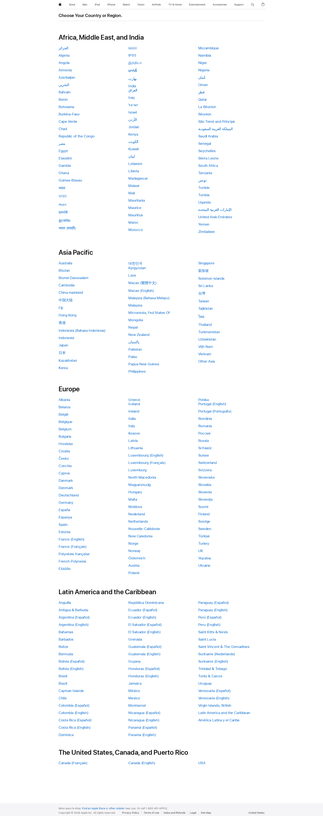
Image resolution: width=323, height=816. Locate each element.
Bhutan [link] (64, 270)
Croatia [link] (64, 451)
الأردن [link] (132, 120)
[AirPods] (156, 4)
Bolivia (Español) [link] (72, 661)
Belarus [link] (64, 407)
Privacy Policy (130, 812)
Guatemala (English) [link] (144, 654)
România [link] (205, 418)
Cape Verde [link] (68, 121)
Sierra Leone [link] (208, 158)
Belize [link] (63, 647)
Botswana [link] (66, 107)
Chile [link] (63, 698)
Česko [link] (64, 458)
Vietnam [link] (204, 354)
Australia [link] (65, 263)
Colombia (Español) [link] (74, 705)
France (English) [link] (71, 539)
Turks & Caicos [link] (210, 676)
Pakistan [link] (135, 349)
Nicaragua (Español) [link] (144, 713)
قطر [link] (201, 92)
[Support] (239, 4)
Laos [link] (132, 275)
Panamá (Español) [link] (142, 727)
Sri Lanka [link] (205, 286)
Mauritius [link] (135, 215)
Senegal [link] (204, 143)
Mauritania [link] (136, 200)
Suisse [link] (203, 455)
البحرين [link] (64, 85)
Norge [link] (133, 543)
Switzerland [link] (207, 463)
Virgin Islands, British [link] (214, 705)
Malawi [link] (133, 186)
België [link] (63, 414)
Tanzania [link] (205, 173)
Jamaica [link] (134, 683)
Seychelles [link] (207, 151)
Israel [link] (132, 112)
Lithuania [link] (135, 448)
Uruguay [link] (205, 683)
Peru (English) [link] (209, 625)
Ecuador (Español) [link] (142, 610)
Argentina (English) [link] (74, 625)
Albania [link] (64, 400)
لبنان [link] (131, 156)
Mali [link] (131, 193)
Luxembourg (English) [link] (145, 455)
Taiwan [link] (203, 301)
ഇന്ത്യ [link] (64, 220)
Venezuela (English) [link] (214, 698)
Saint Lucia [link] (207, 639)
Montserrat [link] (137, 705)
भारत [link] (62, 188)
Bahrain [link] (64, 92)
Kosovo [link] (134, 433)
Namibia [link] (204, 55)
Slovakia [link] (204, 485)
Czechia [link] (65, 466)
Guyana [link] (134, 661)
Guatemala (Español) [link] (144, 647)
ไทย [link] (201, 317)
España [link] (64, 510)
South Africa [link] (208, 165)
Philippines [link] (137, 371)
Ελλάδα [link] (65, 569)
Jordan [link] (133, 127)
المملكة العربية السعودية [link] (215, 129)
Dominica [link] (66, 735)
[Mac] (85, 4)
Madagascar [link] (138, 178)
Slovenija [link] (205, 499)
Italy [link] (131, 426)
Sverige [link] (204, 521)
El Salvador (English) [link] (144, 632)
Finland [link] (204, 514)
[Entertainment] (197, 4)
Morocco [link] (135, 230)
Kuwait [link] (133, 149)
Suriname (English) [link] (213, 661)
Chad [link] (63, 129)
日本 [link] (62, 353)
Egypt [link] (63, 151)
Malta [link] (132, 499)
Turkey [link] (203, 543)
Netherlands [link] (138, 521)
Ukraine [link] (204, 565)
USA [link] (201, 763)
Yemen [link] (203, 224)
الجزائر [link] (63, 48)
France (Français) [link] (73, 546)
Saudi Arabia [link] (208, 136)
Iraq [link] (131, 97)
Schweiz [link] (205, 448)
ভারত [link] (63, 196)
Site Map (206, 812)
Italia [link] (132, 418)
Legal (193, 812)
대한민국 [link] (135, 263)
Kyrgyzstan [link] (137, 268)
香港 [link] (62, 323)
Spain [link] (63, 524)
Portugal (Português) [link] (214, 411)
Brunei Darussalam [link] (73, 278)
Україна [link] (204, 558)
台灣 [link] (201, 293)
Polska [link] (203, 400)
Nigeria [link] (203, 70)
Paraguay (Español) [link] (213, 603)
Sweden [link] (204, 529)
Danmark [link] (66, 480)
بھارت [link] (132, 79)
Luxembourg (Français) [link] (146, 463)
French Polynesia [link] (72, 561)
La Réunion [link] (207, 107)
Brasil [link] (63, 676)
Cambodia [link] (67, 285)
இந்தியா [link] (135, 63)
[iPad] (97, 4)
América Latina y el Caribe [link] (219, 720)
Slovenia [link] (205, 492)
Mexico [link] (134, 698)
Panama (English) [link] (142, 735)
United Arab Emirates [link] (215, 217)
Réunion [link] (204, 114)
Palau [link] (132, 357)
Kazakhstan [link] (68, 360)
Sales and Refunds (174, 812)
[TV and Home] (175, 4)
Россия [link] (204, 433)
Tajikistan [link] (205, 308)
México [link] (134, 691)
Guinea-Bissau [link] (70, 180)
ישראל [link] (133, 105)
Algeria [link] (64, 55)
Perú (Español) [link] (210, 617)
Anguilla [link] (65, 603)
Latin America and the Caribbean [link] (224, 713)
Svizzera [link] (205, 470)
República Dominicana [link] (146, 603)
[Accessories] (219, 4)
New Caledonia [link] (140, 536)
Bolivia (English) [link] (71, 669)
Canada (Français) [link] (73, 763)
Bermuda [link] (66, 654)
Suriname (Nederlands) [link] (216, 654)
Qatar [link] (202, 99)
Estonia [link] (64, 532)
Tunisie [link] (204, 187)
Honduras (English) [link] (143, 676)
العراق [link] (132, 90)
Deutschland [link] (69, 495)
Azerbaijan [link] (67, 77)
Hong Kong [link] (67, 315)
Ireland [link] (133, 411)
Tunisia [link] (203, 195)
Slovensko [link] (206, 477)
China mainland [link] (71, 292)
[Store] (72, 4)
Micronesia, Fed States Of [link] (149, 313)
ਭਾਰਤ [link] (132, 55)
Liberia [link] (133, 171)
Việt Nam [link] (205, 347)
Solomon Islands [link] (211, 278)
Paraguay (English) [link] (213, 610)
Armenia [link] (65, 70)
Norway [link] (134, 551)
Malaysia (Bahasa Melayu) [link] (148, 298)
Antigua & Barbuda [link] (73, 610)
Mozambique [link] (208, 48)
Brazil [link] (63, 683)
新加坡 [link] (203, 271)
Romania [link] (205, 426)
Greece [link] (134, 400)
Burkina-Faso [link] (69, 114)
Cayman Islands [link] (71, 691)
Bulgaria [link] (65, 436)
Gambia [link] (65, 165)
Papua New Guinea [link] (143, 364)
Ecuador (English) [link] (142, 617)
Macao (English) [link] (141, 291)
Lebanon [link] (135, 164)
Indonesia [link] (66, 338)
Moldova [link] (135, 507)
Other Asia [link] (206, 361)
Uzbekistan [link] (207, 339)
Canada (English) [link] (141, 763)
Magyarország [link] (139, 485)
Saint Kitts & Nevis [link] (213, 632)
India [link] (132, 86)
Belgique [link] (65, 422)
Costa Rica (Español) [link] (75, 720)
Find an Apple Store (93, 808)
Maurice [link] (134, 208)
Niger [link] (202, 63)
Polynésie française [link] (74, 554)
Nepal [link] (133, 327)
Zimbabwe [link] (206, 232)
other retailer (117, 808)
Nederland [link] (136, 514)
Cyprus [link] (64, 473)
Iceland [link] (134, 404)
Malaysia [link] (135, 305)
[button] (252, 4)
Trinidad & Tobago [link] (212, 669)
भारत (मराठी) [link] (67, 228)
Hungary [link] (135, 492)
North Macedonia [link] (142, 477)
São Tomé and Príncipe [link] (216, 121)
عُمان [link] (202, 77)
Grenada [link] (135, 639)
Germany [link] (66, 502)
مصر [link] (62, 143)
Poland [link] (133, 573)
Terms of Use (151, 812)
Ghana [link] (64, 173)
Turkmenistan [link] (209, 332)
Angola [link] (64, 63)
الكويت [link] (133, 142)
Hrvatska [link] (66, 444)
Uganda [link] (204, 202)
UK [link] (200, 551)
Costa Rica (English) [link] (75, 727)
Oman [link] (203, 85)
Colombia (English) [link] (73, 713)
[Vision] (141, 4)
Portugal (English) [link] (212, 404)
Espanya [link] (65, 517)
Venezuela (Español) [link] (214, 691)
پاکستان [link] (133, 342)
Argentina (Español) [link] (74, 617)
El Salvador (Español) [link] (145, 625)
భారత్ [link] (132, 70)
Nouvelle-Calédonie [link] (144, 529)
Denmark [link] (66, 488)
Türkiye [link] (204, 536)
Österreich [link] (136, 558)
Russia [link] (203, 441)
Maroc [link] (133, 222)
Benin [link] (63, 99)
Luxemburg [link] (137, 470)
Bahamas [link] (66, 632)
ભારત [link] (62, 204)
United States (256, 812)
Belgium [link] (65, 429)
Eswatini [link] (65, 158)
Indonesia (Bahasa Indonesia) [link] (82, 330)
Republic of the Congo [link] (76, 136)
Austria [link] (133, 565)
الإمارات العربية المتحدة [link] (215, 210)
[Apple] (60, 4)
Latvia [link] (133, 441)
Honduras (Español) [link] (144, 669)
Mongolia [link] (135, 320)
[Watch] (126, 4)
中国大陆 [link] (66, 300)
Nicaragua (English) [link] (143, 720)
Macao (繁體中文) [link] (142, 283)
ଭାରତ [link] (132, 48)
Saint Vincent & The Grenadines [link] (223, 647)
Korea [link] (63, 368)
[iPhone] (111, 4)
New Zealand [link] (138, 335)
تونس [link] (202, 180)
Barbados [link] (66, 639)
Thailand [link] (205, 324)
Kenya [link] (133, 134)
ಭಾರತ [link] (63, 212)
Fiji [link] (61, 308)
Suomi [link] (203, 507)
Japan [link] (63, 345)
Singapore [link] (206, 263)
